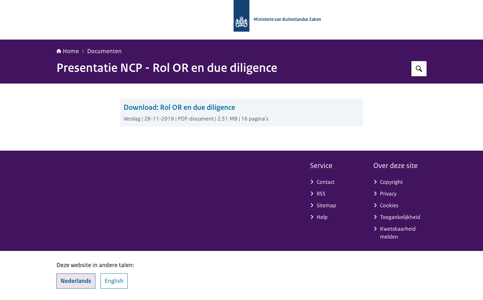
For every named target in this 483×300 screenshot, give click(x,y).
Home (67, 51)
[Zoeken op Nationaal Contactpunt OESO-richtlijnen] (419, 68)
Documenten (104, 51)
